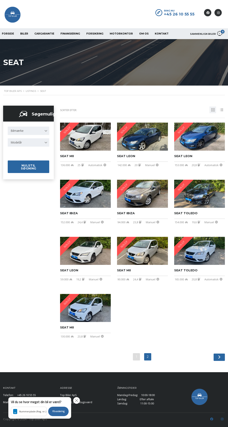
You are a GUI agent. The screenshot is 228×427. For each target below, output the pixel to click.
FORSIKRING (94, 33)
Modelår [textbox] (16, 142)
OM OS (144, 33)
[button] (39, 408)
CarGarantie (44, 33)
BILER (24, 33)
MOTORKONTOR (121, 33)
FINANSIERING (70, 33)
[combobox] (28, 131)
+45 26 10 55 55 (179, 14)
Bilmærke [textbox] (17, 131)
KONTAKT (162, 33)
